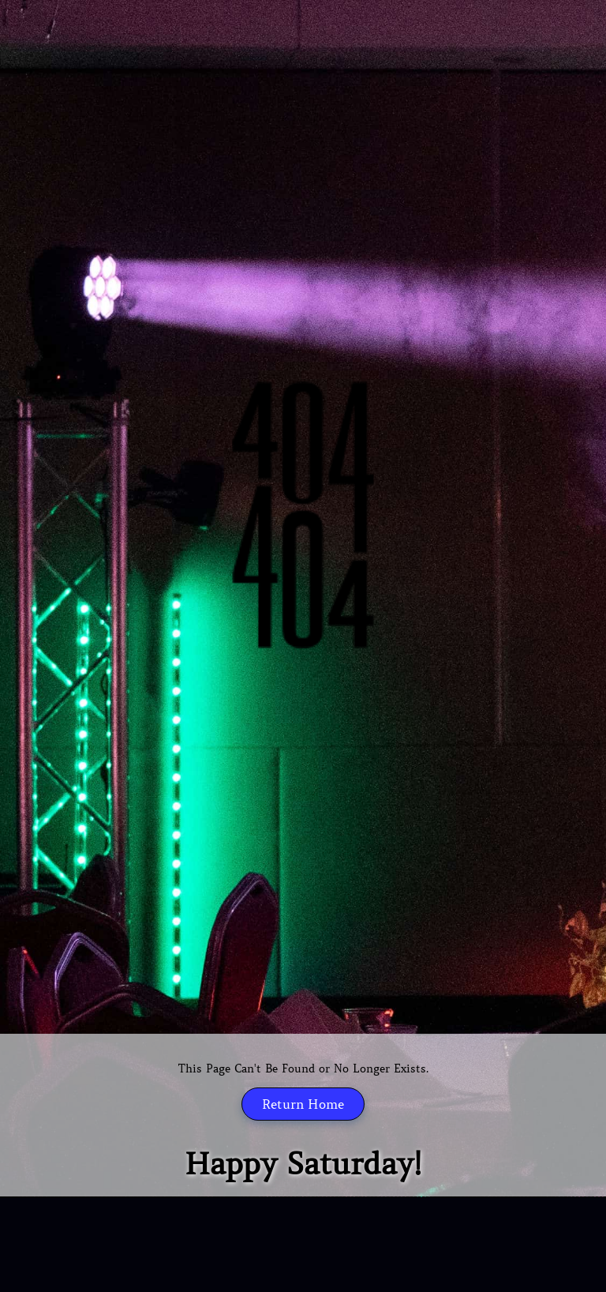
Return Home (303, 1104)
